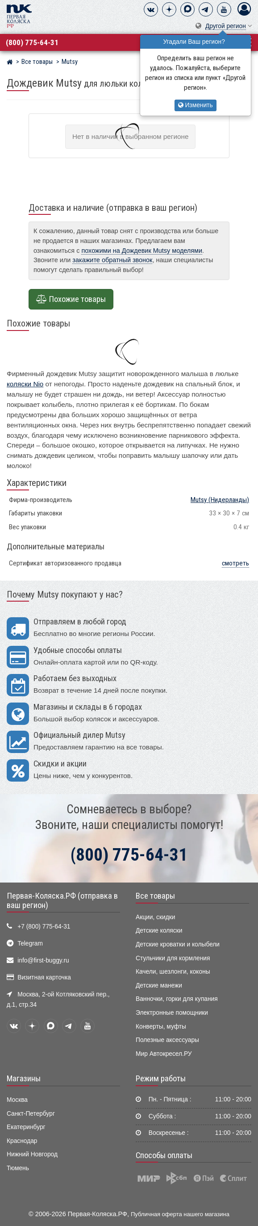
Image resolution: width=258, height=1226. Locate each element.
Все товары (155, 896)
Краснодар (22, 1141)
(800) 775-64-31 (32, 42)
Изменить (195, 105)
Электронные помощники (172, 1012)
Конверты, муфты (161, 1026)
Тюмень (18, 1168)
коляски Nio (25, 384)
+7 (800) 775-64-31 (43, 926)
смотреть (235, 563)
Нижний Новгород (32, 1154)
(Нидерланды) (220, 500)
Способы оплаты (164, 1155)
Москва (17, 1099)
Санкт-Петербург (31, 1113)
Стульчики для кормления (173, 958)
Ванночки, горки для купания (177, 999)
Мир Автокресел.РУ (164, 1053)
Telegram (30, 943)
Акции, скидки (155, 917)
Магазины (24, 1079)
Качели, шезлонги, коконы (173, 971)
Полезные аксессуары (167, 1040)
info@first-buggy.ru (43, 960)
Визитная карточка (44, 977)
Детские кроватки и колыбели (178, 944)
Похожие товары (71, 299)
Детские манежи (159, 985)
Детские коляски (159, 930)
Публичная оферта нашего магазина (180, 1214)
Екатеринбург (26, 1127)
